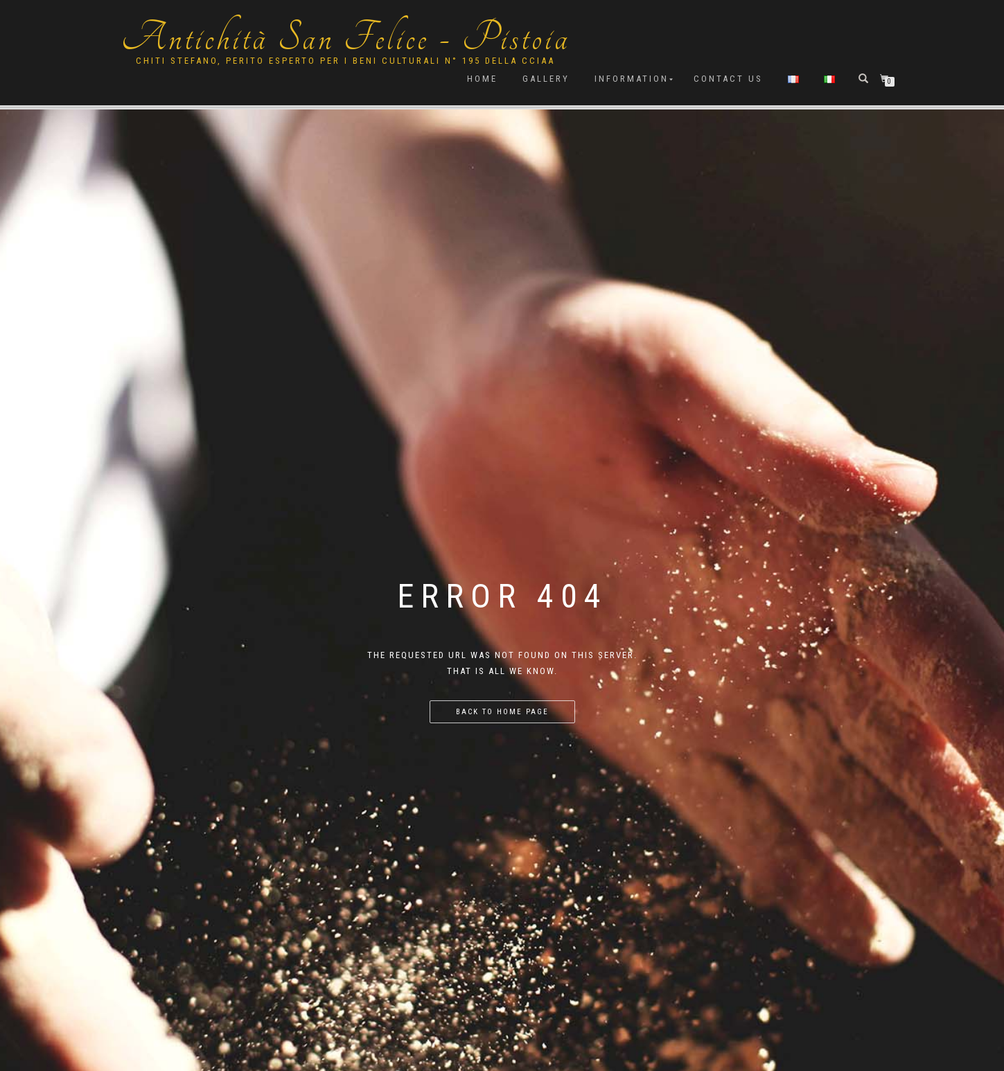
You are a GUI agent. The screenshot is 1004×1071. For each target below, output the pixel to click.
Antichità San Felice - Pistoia (345, 38)
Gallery (546, 78)
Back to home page (502, 711)
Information (632, 78)
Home (482, 78)
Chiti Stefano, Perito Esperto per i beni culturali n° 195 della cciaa (345, 60)
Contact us (728, 78)
